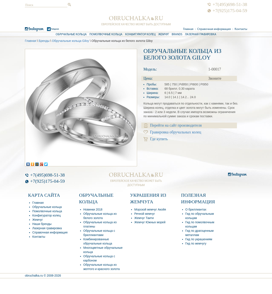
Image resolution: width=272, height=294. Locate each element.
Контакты (241, 29)
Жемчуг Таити (144, 218)
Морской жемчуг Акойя (150, 209)
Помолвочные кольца (105, 34)
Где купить (155, 139)
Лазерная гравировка (200, 34)
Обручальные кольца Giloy (70, 40)
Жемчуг (163, 34)
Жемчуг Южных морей (149, 222)
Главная (188, 29)
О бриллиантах (195, 209)
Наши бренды (41, 224)
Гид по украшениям (198, 239)
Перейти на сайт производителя (173, 125)
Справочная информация (214, 29)
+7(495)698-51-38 (229, 4)
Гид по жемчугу (195, 243)
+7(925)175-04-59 (229, 10)
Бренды (44, 40)
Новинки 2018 (92, 209)
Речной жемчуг (144, 213)
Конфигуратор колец (140, 34)
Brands (177, 34)
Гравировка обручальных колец (172, 132)
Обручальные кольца (71, 34)
